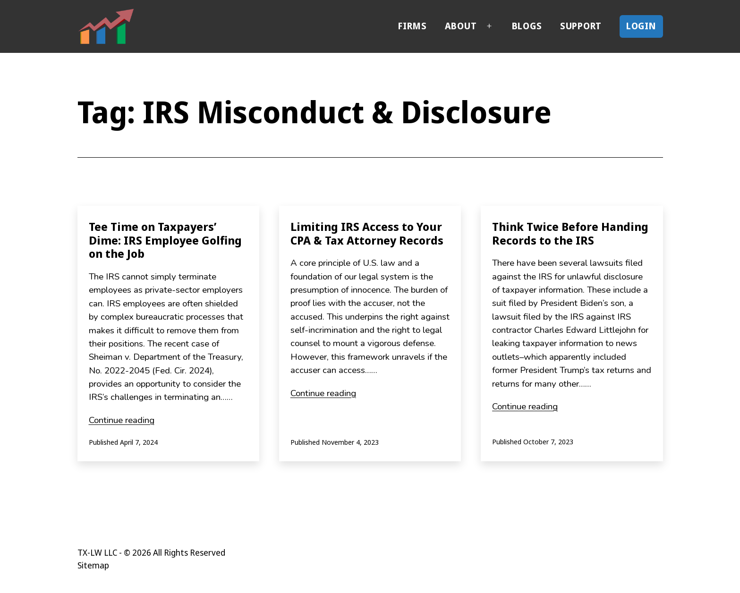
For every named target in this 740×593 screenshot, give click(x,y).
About (461, 26)
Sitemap (93, 565)
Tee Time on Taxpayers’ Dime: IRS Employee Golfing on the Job (165, 240)
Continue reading (121, 420)
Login (641, 26)
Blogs (527, 26)
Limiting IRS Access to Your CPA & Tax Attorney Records (366, 233)
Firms (412, 26)
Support (581, 26)
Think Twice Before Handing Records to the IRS (570, 233)
